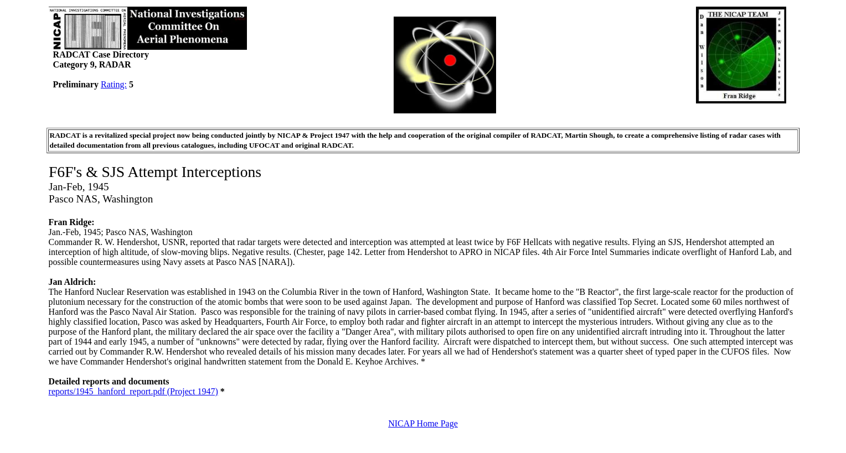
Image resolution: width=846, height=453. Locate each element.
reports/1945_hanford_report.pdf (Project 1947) (133, 391)
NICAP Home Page (423, 423)
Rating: (114, 84)
